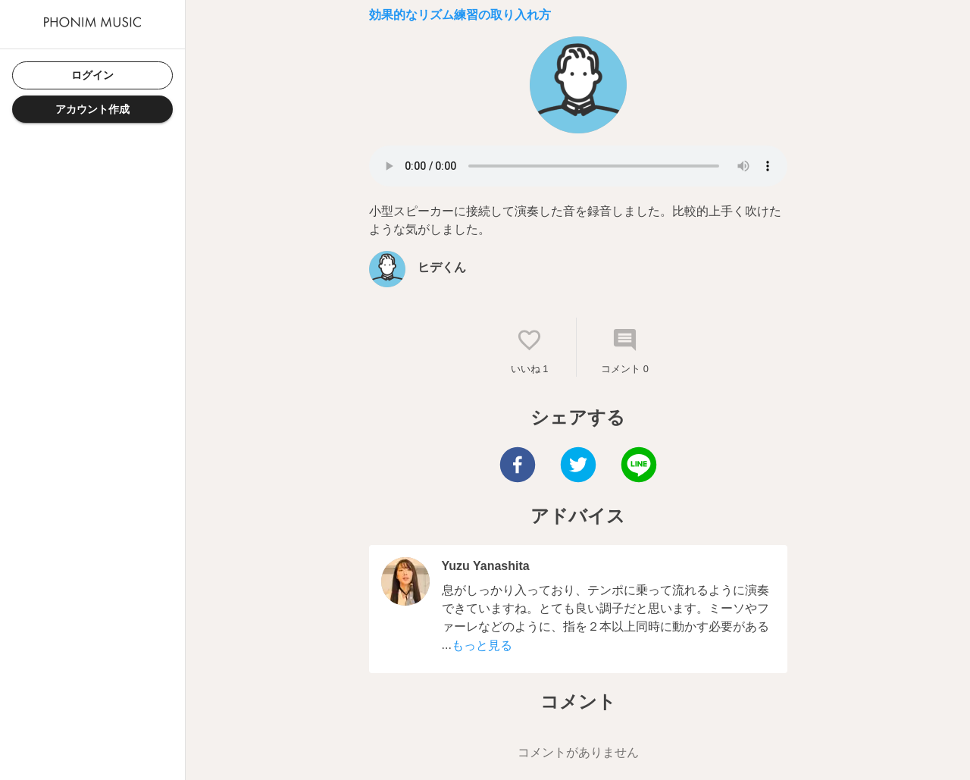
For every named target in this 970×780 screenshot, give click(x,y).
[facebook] (517, 466)
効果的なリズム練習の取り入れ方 (460, 14)
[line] (639, 466)
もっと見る (482, 645)
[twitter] (578, 466)
